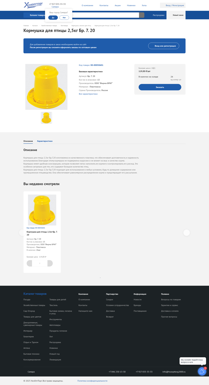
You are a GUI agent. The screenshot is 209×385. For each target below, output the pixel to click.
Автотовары (55, 325)
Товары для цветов (32, 316)
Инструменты (55, 319)
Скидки (109, 299)
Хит (51, 336)
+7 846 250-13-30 (115, 371)
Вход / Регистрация (173, 5)
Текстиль (53, 305)
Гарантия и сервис (169, 305)
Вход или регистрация (164, 46)
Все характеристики (88, 94)
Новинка (53, 348)
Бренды (137, 305)
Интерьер (27, 330)
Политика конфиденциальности (92, 380)
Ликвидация (55, 359)
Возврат (110, 316)
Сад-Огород (29, 311)
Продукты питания (58, 330)
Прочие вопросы (169, 316)
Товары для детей (57, 299)
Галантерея (28, 336)
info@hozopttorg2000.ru (172, 371)
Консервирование (32, 359)
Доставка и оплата (169, 311)
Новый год (54, 353)
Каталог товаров (35, 294)
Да (53, 17)
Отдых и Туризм (30, 342)
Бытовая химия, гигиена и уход (60, 312)
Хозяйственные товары (34, 305)
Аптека (26, 348)
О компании (84, 299)
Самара (29, 371)
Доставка (110, 311)
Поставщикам (140, 311)
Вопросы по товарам (171, 299)
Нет (64, 17)
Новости (138, 299)
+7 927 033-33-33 (57, 4)
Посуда (26, 299)
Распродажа (55, 342)
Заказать (160, 87)
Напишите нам (85, 311)
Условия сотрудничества (117, 305)
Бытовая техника (31, 353)
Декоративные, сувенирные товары (32, 323)
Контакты (83, 305)
